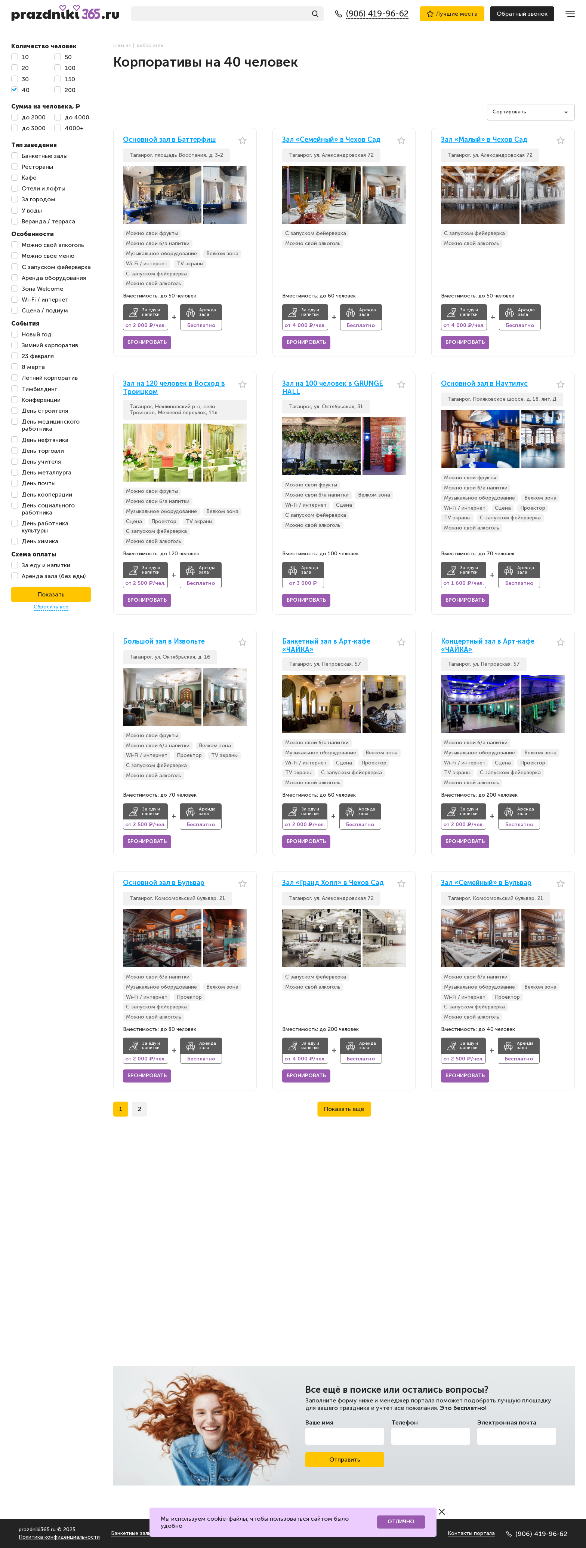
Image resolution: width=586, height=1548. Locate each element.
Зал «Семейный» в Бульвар (486, 883)
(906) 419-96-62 (536, 1533)
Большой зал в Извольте (164, 641)
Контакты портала (471, 1533)
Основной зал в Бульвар (163, 883)
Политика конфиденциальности (59, 1537)
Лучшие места (452, 14)
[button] (241, 195)
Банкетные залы (131, 1533)
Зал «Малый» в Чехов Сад (484, 140)
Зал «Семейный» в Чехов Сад (331, 140)
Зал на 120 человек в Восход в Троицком (174, 388)
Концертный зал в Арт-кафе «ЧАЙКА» (487, 646)
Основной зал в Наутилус (484, 384)
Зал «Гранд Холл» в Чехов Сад (333, 883)
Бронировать (147, 342)
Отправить (344, 1459)
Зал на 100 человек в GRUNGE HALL (332, 388)
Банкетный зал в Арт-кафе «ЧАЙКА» (326, 646)
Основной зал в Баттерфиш (169, 140)
